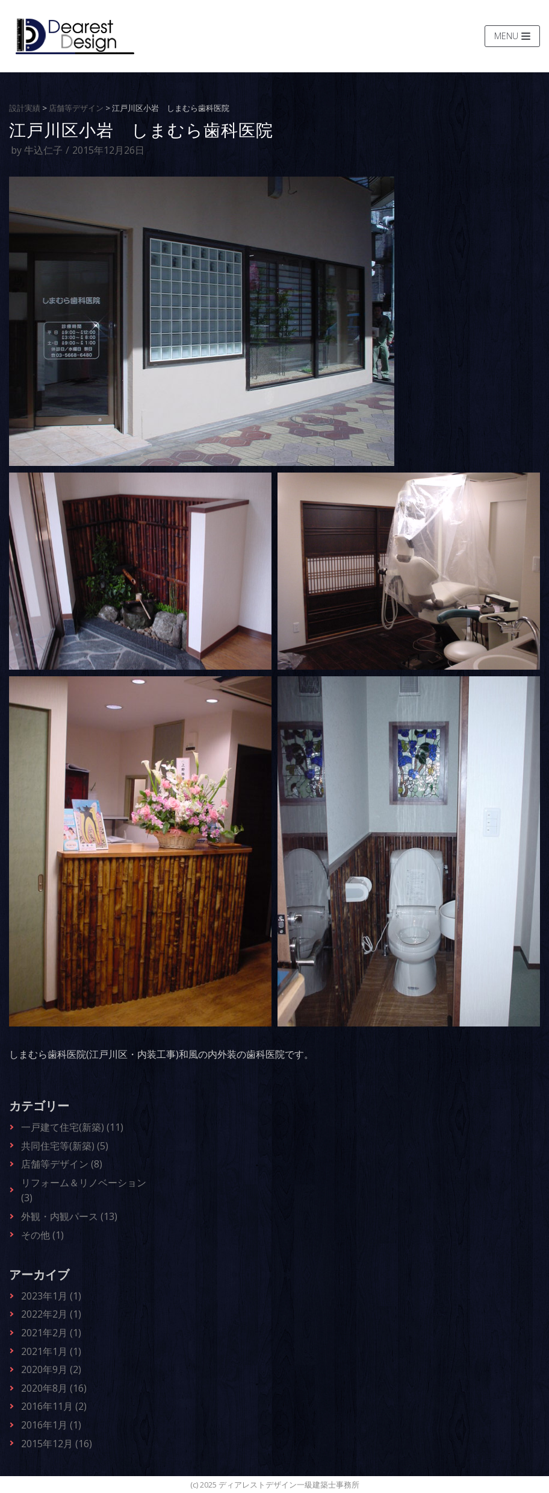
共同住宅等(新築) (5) (64, 1145)
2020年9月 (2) (51, 1369)
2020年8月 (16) (54, 1388)
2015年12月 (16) (56, 1443)
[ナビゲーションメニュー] (512, 36)
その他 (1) (42, 1235)
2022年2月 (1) (51, 1314)
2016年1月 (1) (51, 1425)
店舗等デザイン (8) (61, 1164)
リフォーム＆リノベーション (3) (83, 1190)
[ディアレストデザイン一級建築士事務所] (75, 36)
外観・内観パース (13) (69, 1216)
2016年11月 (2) (54, 1406)
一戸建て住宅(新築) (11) (72, 1127)
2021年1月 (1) (51, 1351)
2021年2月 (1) (51, 1332)
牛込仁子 (43, 150)
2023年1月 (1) (51, 1296)
